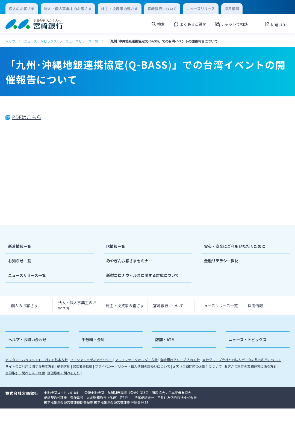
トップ (10, 41)
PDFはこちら (26, 116)
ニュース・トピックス (40, 41)
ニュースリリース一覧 (82, 41)
